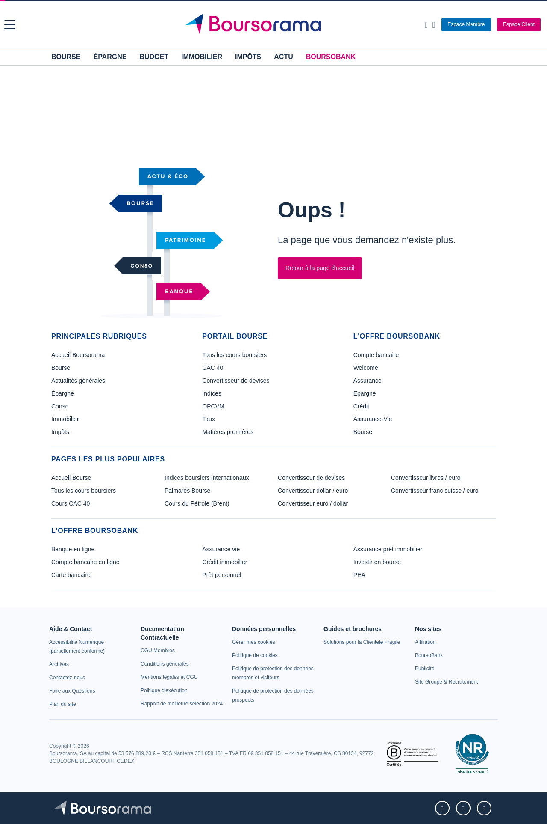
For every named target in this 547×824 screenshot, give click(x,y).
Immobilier (201, 56)
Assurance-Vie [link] (372, 419)
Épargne (109, 56)
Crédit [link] (361, 406)
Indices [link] (211, 393)
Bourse (65, 56)
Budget (153, 56)
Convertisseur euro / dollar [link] (313, 503)
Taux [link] (208, 419)
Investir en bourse (377, 562)
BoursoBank (331, 56)
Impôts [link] (60, 431)
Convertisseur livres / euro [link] (426, 477)
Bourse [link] (60, 367)
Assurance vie (221, 549)
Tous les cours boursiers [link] (234, 354)
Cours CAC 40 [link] (70, 503)
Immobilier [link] (65, 419)
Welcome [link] (365, 367)
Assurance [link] (367, 380)
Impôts (248, 56)
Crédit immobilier (224, 562)
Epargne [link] (364, 393)
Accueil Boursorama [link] (78, 354)
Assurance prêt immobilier (388, 549)
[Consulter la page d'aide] (433, 25)
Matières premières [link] (227, 431)
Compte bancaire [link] (376, 354)
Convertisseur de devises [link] (235, 380)
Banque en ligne (72, 549)
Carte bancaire (71, 574)
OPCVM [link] (213, 406)
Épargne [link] (62, 393)
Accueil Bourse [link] (71, 477)
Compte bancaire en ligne (85, 562)
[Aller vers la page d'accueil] (274, 25)
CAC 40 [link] (212, 367)
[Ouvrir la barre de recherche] (426, 25)
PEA (359, 574)
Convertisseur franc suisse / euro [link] (435, 490)
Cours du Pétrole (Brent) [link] (197, 503)
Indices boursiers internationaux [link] (207, 477)
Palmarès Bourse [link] (187, 490)
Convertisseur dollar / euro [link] (313, 490)
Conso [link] (59, 406)
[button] (10, 24)
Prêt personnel (221, 574)
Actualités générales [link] (78, 380)
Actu (283, 56)
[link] (59, 664)
